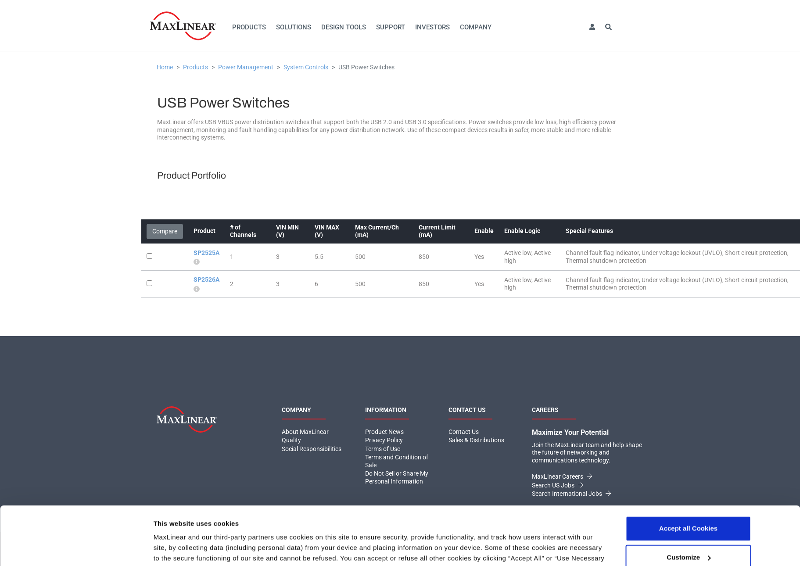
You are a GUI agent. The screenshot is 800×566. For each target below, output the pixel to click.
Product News (384, 431)
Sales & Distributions (476, 440)
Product (204, 230)
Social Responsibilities (311, 448)
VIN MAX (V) (327, 231)
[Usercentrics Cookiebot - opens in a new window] (95, 548)
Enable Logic (522, 230)
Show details (174, 548)
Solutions (293, 27)
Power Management (245, 67)
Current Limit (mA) (437, 231)
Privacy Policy (260, 524)
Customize (688, 502)
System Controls (305, 67)
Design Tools (343, 27)
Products (249, 27)
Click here (305, 524)
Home (165, 67)
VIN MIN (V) (287, 231)
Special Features (589, 230)
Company (475, 27)
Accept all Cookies (688, 473)
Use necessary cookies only (688, 531)
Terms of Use (382, 448)
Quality (291, 440)
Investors (432, 27)
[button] (592, 27)
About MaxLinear (305, 431)
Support (390, 27)
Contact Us (463, 431)
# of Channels (243, 231)
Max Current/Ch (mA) (377, 231)
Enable (484, 230)
